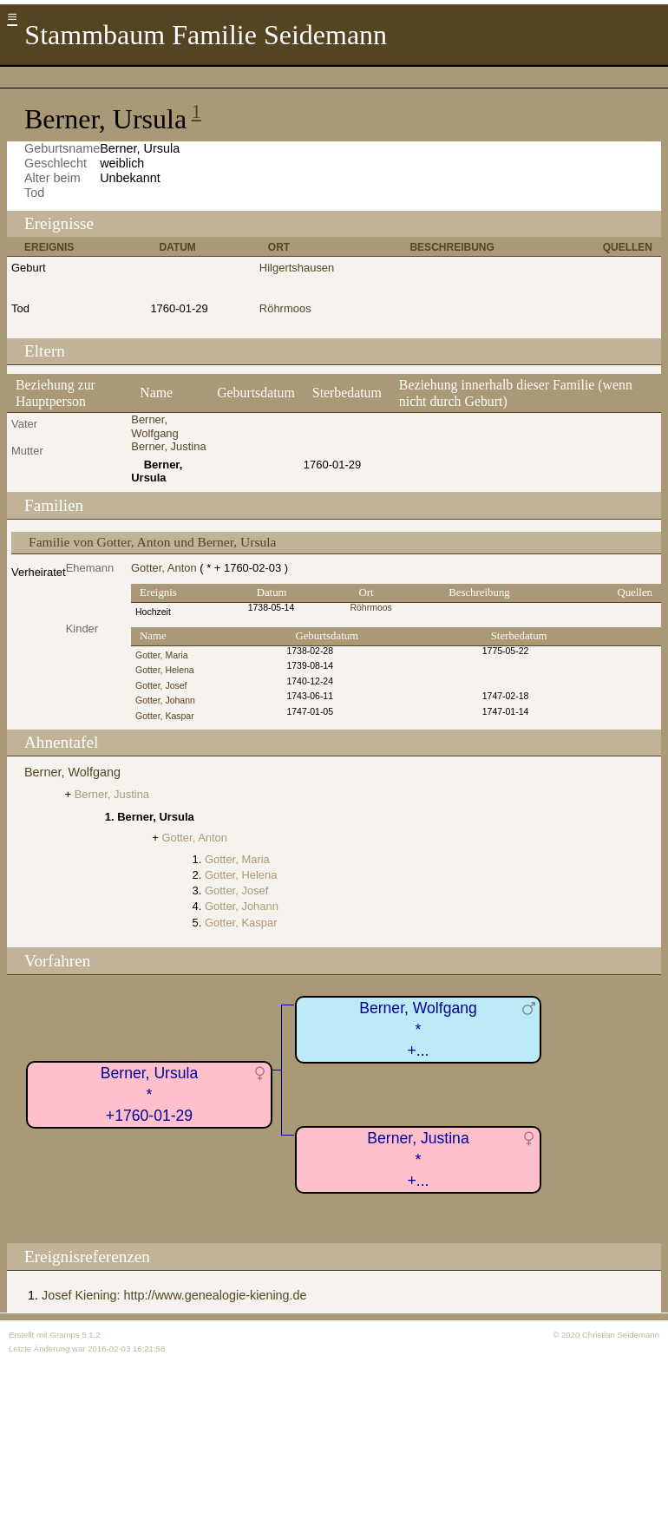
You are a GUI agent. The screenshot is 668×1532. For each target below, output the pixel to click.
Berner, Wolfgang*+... (418, 1029)
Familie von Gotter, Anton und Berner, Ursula (152, 541)
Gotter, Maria (161, 655)
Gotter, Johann (165, 700)
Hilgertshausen (296, 267)
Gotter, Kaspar (164, 716)
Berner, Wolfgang (155, 426)
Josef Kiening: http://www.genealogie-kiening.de (174, 1295)
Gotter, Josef (161, 686)
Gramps (64, 1334)
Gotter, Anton (164, 567)
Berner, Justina (168, 446)
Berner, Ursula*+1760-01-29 (149, 1094)
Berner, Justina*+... (417, 1159)
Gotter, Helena (164, 670)
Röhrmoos (285, 308)
